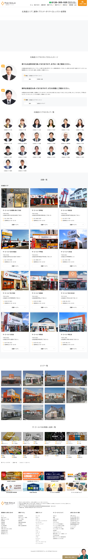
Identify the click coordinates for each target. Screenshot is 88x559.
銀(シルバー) (4, 443)
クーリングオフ (73, 525)
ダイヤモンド (26, 442)
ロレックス (47, 442)
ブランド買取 (21, 519)
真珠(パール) (26, 443)
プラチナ (14, 442)
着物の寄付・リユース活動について (60, 533)
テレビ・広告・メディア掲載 (58, 528)
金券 (56, 455)
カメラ (68, 455)
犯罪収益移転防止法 (74, 524)
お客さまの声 (55, 519)
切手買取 (20, 524)
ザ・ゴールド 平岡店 (37, 252)
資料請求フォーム (4, 533)
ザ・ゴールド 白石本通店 (9, 252)
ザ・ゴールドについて (58, 512)
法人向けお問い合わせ (74, 517)
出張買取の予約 (4, 530)
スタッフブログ (56, 522)
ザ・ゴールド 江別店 (66, 252)
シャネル (37, 527)
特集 (54, 517)
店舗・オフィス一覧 (5, 519)
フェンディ (38, 535)
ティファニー (38, 538)
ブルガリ (37, 540)
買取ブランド (58, 5)
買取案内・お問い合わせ (7, 512)
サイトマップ (72, 527)
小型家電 (69, 457)
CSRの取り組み (56, 535)
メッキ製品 (14, 443)
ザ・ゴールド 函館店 (37, 293)
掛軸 (24, 455)
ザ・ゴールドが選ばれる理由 (58, 525)
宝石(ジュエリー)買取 (22, 517)
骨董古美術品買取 (22, 522)
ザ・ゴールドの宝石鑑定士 (58, 524)
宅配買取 (3, 524)
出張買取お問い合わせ (74, 518)
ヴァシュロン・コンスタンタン (41, 520)
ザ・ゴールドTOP (6, 462)
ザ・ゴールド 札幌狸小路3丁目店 (12, 210)
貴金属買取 (20, 516)
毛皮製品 (14, 457)
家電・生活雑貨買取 (22, 525)
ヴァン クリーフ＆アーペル (41, 541)
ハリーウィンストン (39, 543)
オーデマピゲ (58, 442)
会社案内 (55, 530)
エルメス (68, 442)
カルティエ (58, 443)
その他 (36, 443)
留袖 (13, 455)
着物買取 (20, 520)
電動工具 (79, 457)
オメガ (46, 443)
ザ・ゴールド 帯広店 (66, 334)
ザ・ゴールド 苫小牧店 (9, 293)
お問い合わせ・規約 (75, 512)
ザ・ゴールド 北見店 (8, 334)
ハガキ (47, 455)
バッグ (79, 442)
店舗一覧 (15, 462)
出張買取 (3, 522)
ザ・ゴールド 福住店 (66, 210)
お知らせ (55, 516)
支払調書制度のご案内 (74, 523)
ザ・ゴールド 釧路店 (37, 334)
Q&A (75, 5)
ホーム (31, 5)
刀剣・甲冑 (36, 457)
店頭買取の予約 (4, 532)
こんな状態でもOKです (57, 527)
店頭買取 (3, 520)
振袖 (2, 455)
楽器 (78, 455)
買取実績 (71, 5)
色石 (35, 442)
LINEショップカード (57, 532)
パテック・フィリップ (39, 524)
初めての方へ (37, 5)
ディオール (38, 532)
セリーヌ (37, 533)
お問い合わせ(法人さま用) (6, 528)
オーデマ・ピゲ (39, 522)
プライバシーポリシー (74, 521)
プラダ (37, 537)
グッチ (37, 530)
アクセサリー (69, 443)
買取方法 (65, 5)
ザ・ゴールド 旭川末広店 (68, 293)
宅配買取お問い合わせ (74, 520)
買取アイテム (50, 5)
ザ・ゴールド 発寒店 (37, 210)
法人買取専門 (4, 525)
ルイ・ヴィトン (38, 528)
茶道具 (25, 457)
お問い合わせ (4, 527)
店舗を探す (43, 5)
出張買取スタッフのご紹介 (58, 538)
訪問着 (3, 457)
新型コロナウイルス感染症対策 (59, 537)
